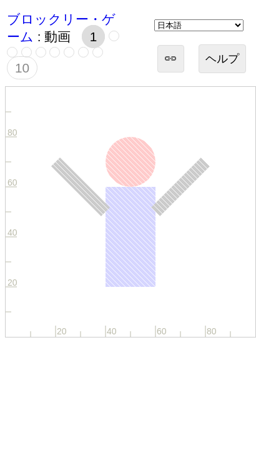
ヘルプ (222, 58)
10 (22, 68)
